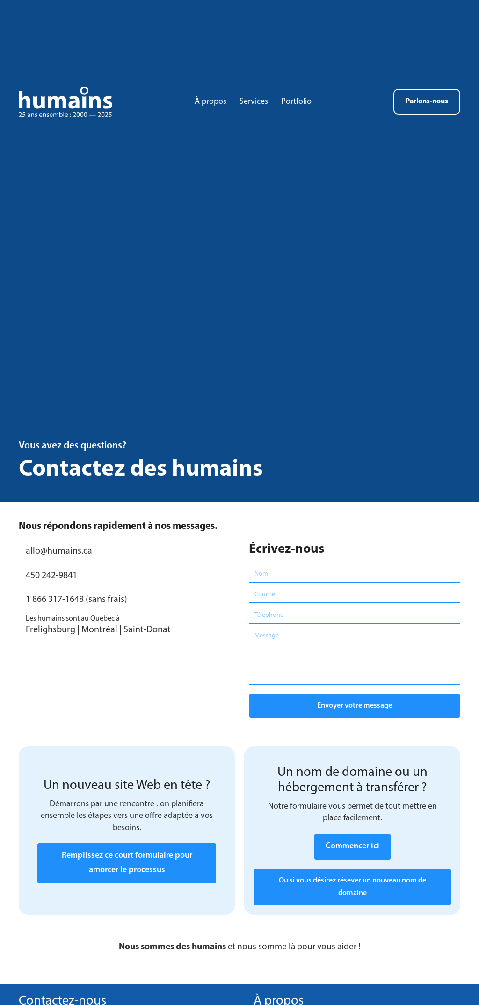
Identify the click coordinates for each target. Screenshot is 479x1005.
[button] (354, 706)
